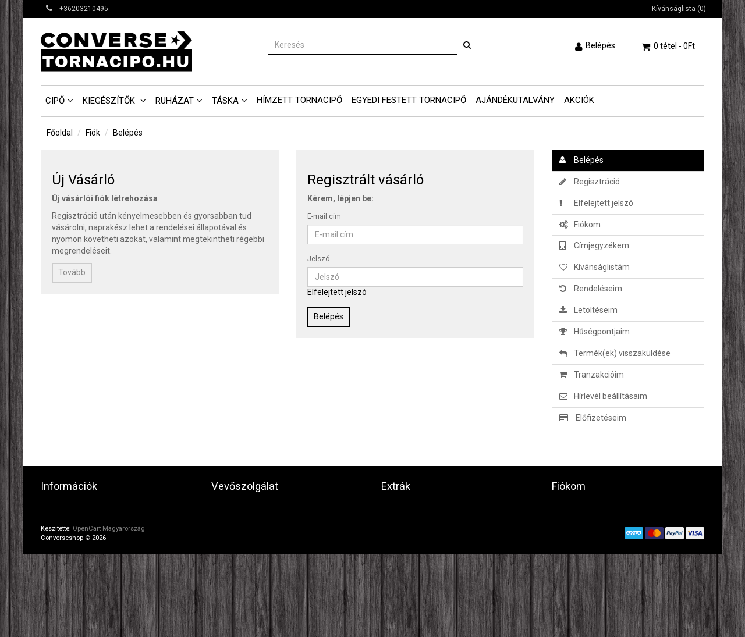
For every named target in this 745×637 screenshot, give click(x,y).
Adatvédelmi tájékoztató (86, 524)
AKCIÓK (579, 100)
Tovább (72, 272)
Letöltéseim (588, 310)
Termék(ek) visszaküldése (614, 353)
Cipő (55, 100)
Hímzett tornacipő (299, 100)
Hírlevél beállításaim (603, 396)
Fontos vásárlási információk (93, 566)
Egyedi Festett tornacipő (409, 100)
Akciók (393, 552)
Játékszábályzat (71, 538)
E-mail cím (324, 216)
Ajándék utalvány (413, 524)
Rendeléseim (590, 288)
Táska (225, 100)
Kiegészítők (110, 100)
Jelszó (318, 259)
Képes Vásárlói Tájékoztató (91, 580)
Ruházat (174, 100)
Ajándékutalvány (515, 100)
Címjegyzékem (594, 245)
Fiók (93, 132)
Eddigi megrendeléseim (595, 524)
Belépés (600, 45)
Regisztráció (589, 181)
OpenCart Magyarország (109, 611)
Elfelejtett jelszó (337, 292)
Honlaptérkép (236, 538)
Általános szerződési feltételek (98, 552)
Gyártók (395, 510)
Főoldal (60, 132)
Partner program (412, 538)
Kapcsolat (229, 510)
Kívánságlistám (594, 267)
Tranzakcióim (591, 374)
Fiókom (580, 224)
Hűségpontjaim (594, 331)
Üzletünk (57, 510)
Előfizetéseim (592, 417)
